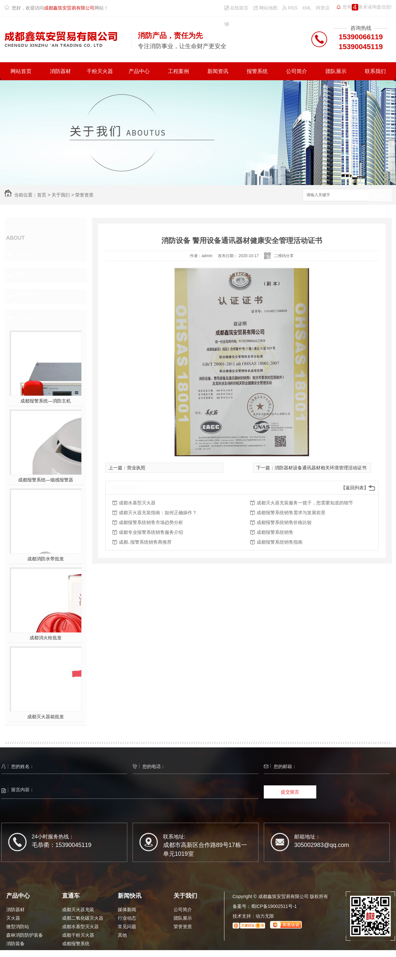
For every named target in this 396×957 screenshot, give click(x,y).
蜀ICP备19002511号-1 (274, 906)
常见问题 (127, 926)
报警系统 (257, 71)
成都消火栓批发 (46, 637)
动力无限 (265, 916)
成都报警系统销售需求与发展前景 (291, 512)
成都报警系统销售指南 (279, 542)
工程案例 (178, 71)
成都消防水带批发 (45, 558)
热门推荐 (26, 317)
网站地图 (265, 7)
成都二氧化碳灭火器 (82, 918)
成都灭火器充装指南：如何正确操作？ (158, 512)
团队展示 (335, 71)
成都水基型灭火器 (137, 502)
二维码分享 (284, 255)
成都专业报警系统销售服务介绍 (151, 532)
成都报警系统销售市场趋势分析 (151, 522)
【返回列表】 (354, 487)
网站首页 (20, 71)
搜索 (380, 195)
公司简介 (296, 71)
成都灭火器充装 (78, 909)
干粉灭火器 (100, 71)
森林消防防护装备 (24, 935)
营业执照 (136, 467)
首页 (41, 194)
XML (307, 7)
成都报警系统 (76, 943)
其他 (122, 935)
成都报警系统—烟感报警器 (45, 479)
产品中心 (139, 71)
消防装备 (15, 943)
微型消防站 (17, 926)
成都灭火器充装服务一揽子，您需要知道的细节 (305, 502)
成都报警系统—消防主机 (45, 400)
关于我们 (61, 194)
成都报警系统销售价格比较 (284, 522)
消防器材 (60, 71)
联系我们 (375, 71)
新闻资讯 (217, 71)
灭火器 (13, 918)
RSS (290, 7)
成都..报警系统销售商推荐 (145, 542)
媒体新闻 (127, 909)
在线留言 (236, 7)
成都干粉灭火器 (78, 935)
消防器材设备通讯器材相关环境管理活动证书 (320, 467)
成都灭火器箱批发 (45, 716)
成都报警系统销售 (275, 532)
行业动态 (127, 918)
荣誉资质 (84, 194)
